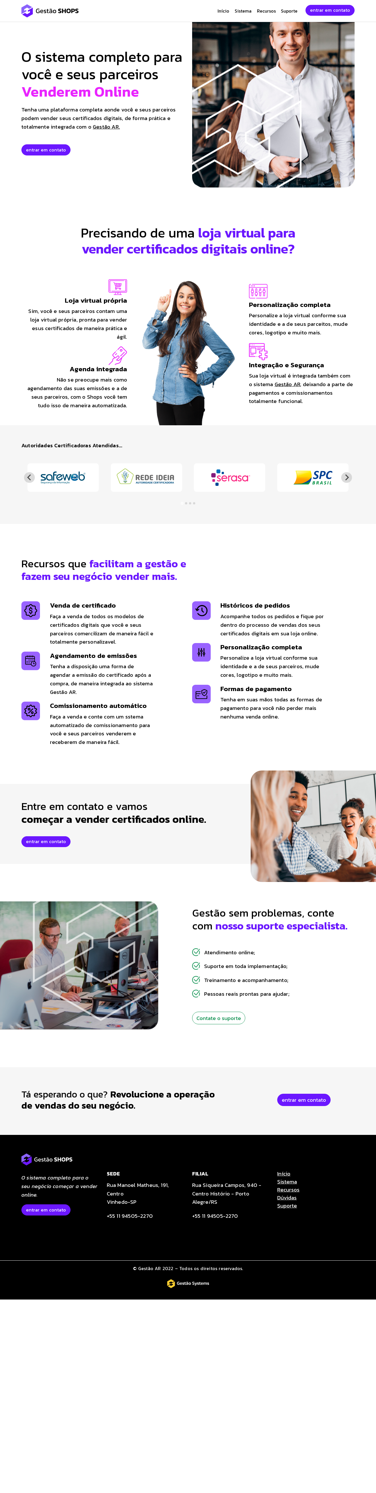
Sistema (243, 10)
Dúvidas (287, 1197)
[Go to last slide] (29, 477)
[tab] (182, 503)
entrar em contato (330, 10)
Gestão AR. (106, 127)
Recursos (266, 10)
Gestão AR (287, 384)
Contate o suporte (218, 1018)
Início (223, 10)
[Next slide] (346, 477)
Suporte (289, 10)
